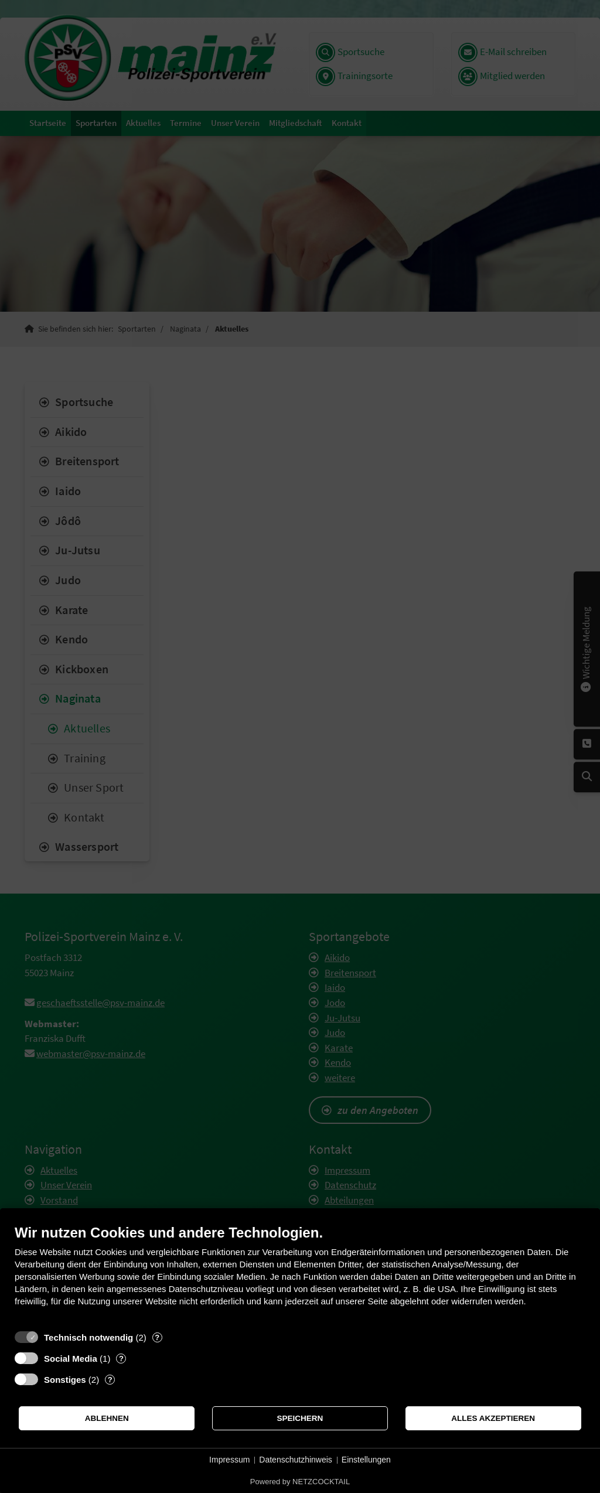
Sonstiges (65, 1380)
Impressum (229, 1459)
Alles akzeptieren (493, 1418)
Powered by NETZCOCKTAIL (300, 1481)
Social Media (70, 1359)
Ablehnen (107, 1418)
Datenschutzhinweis (295, 1459)
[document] (300, 1274)
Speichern (300, 1418)
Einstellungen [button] (366, 1459)
